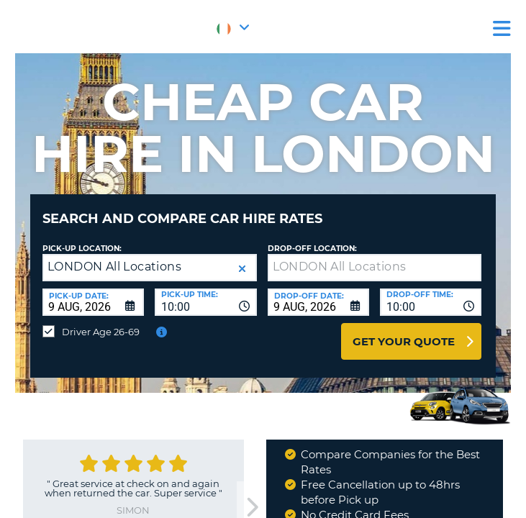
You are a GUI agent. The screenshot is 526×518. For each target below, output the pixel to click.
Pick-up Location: (82, 248)
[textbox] (375, 267)
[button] (242, 269)
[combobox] (205, 302)
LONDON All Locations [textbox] (114, 266)
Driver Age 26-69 (101, 331)
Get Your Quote (404, 341)
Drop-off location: (312, 248)
